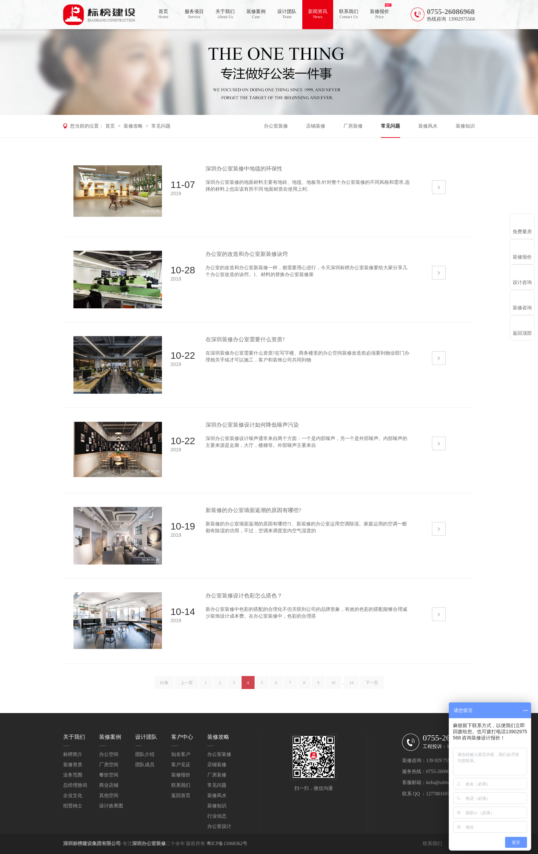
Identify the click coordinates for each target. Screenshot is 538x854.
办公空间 (108, 754)
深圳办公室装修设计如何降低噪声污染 (252, 425)
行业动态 (216, 816)
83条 (164, 685)
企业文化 (72, 795)
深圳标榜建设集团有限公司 (92, 843)
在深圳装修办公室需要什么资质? (245, 339)
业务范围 (72, 775)
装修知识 (465, 126)
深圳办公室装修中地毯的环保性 (244, 168)
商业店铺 (108, 785)
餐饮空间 (108, 775)
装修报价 (379, 14)
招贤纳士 (72, 805)
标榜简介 (72, 754)
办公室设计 (219, 826)
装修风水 (427, 126)
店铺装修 (315, 126)
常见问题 (161, 126)
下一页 (372, 685)
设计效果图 (111, 805)
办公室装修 (276, 126)
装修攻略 (133, 126)
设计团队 (287, 14)
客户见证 (180, 764)
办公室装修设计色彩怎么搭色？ (244, 595)
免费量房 (522, 231)
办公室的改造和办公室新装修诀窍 (247, 254)
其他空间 (108, 795)
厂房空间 (108, 764)
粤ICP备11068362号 (227, 843)
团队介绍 (144, 754)
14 (352, 685)
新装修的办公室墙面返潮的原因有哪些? (253, 510)
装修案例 (256, 14)
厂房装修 (353, 126)
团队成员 (144, 764)
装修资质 (72, 764)
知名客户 (180, 754)
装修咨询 (522, 307)
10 (333, 685)
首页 (163, 14)
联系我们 (348, 14)
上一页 (186, 685)
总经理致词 (75, 785)
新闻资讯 (317, 14)
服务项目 (194, 14)
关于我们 (225, 14)
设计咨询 (522, 282)
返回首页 (180, 795)
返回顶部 (522, 333)
